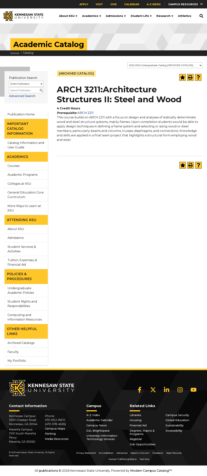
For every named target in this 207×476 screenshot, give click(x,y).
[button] (185, 4)
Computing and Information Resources (24, 317)
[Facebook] (139, 389)
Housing (135, 420)
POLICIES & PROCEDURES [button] (19, 276)
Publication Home (21, 114)
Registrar (136, 439)
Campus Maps (55, 428)
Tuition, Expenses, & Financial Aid (22, 262)
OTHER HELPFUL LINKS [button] (22, 331)
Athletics (184, 16)
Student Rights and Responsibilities (22, 304)
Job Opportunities (142, 444)
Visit (99, 4)
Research (164, 16)
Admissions (116, 16)
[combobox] (164, 65)
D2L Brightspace (98, 430)
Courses (13, 166)
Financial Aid (138, 425)
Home (14, 53)
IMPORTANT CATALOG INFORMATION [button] (20, 129)
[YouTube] (193, 389)
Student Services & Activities (21, 249)
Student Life (141, 16)
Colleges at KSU (19, 183)
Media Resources (57, 439)
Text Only (144, 459)
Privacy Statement (86, 453)
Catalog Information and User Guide (25, 145)
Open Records (174, 453)
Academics (91, 16)
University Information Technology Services (101, 437)
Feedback (157, 453)
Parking (50, 433)
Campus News (96, 425)
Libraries (135, 415)
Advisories (122, 453)
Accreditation (106, 453)
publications (48, 470)
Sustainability (175, 425)
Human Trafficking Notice (123, 459)
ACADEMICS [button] (17, 157)
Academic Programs (22, 174)
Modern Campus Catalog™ (151, 470)
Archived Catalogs (20, 343)
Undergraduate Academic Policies (20, 290)
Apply (83, 4)
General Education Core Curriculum (25, 195)
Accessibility (174, 430)
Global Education (177, 420)
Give (113, 4)
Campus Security (177, 415)
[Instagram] (180, 389)
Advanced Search (22, 96)
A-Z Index (154, 4)
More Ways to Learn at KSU (24, 208)
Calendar (131, 4)
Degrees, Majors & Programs (142, 432)
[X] (153, 389)
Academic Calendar (99, 420)
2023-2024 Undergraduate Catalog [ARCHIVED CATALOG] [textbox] (161, 65)
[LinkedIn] (166, 389)
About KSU (68, 16)
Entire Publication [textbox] (19, 83)
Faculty (13, 352)
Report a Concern (140, 453)
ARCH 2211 (85, 113)
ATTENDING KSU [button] (21, 220)
